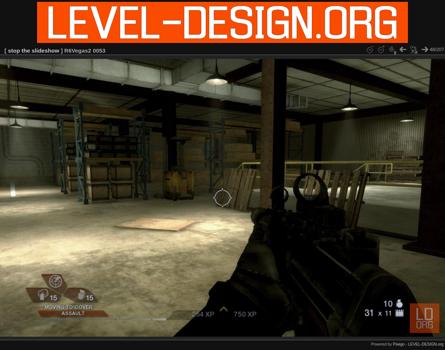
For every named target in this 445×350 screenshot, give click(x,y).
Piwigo (399, 344)
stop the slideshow (33, 50)
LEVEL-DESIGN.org (426, 344)
